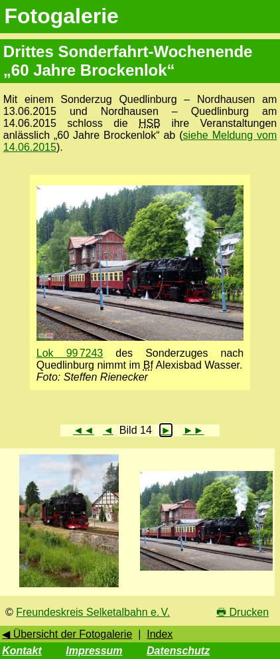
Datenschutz (178, 650)
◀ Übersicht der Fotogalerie (67, 634)
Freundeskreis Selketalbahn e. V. (93, 612)
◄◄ (83, 430)
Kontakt (22, 650)
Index (160, 634)
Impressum (94, 650)
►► (193, 430)
